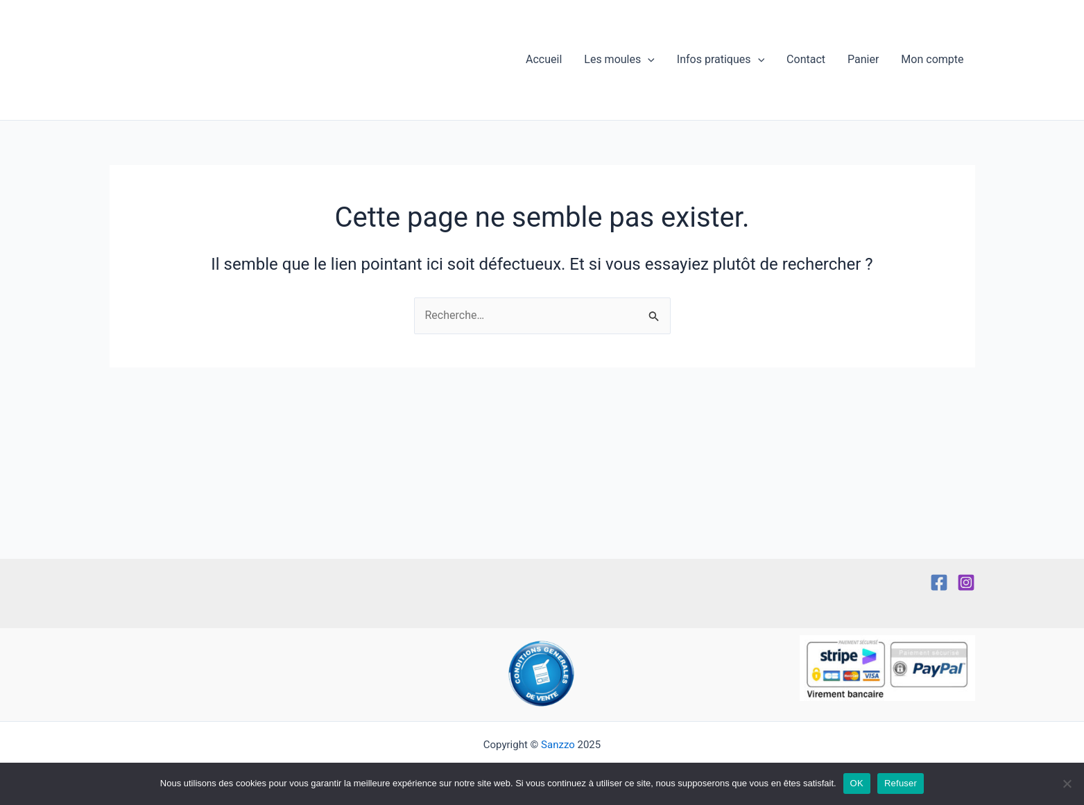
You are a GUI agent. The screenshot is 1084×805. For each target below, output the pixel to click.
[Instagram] (966, 582)
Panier (863, 60)
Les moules (619, 60)
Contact (805, 60)
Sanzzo (558, 744)
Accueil (544, 60)
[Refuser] (1067, 783)
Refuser (900, 783)
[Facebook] (939, 582)
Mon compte (932, 60)
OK (856, 783)
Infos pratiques (720, 60)
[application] (648, 60)
